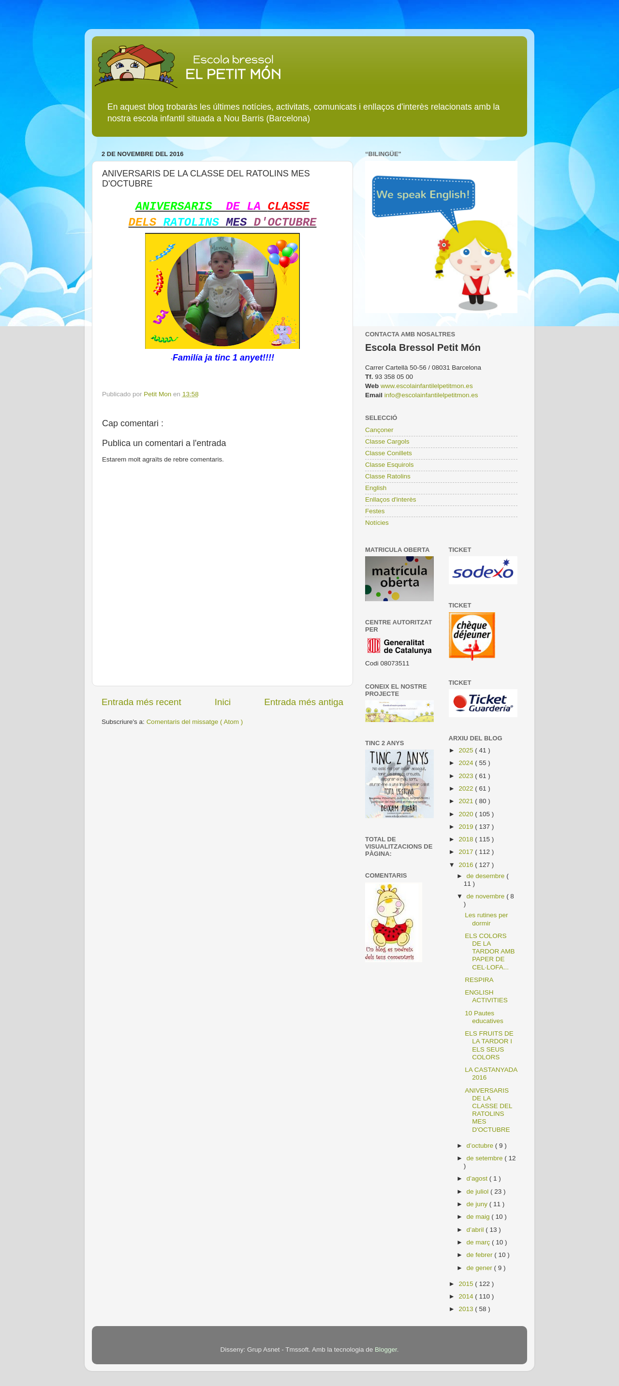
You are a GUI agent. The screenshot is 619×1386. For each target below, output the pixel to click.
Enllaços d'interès (390, 499)
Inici (223, 702)
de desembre (487, 876)
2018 (466, 839)
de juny (478, 1204)
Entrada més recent (141, 702)
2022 (466, 788)
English (375, 487)
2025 (466, 750)
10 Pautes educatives (484, 1017)
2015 (466, 1283)
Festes (375, 511)
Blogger (386, 1349)
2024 (466, 762)
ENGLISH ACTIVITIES (486, 996)
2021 (466, 801)
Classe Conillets (388, 453)
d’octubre (481, 1145)
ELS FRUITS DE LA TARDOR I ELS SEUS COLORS (489, 1045)
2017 (466, 851)
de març (479, 1242)
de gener (480, 1267)
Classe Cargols (387, 441)
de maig (479, 1216)
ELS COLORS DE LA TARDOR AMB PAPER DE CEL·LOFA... (490, 951)
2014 (466, 1296)
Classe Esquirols (389, 464)
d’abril (476, 1229)
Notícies (377, 522)
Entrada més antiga (303, 702)
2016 (466, 864)
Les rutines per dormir (486, 918)
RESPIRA (479, 979)
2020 (466, 814)
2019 (466, 826)
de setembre (486, 1158)
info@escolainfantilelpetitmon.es (431, 395)
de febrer (481, 1254)
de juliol (479, 1191)
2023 (466, 776)
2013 (466, 1309)
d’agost (478, 1178)
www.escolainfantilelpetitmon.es (427, 386)
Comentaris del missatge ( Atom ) (195, 721)
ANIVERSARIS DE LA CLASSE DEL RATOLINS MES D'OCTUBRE (488, 1110)
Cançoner (379, 429)
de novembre (487, 896)
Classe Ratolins (388, 476)
